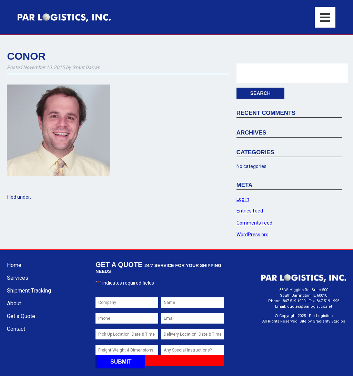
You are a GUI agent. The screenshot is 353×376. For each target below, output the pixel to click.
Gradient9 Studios (329, 321)
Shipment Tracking (29, 290)
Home (14, 265)
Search (260, 93)
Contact (16, 329)
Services (17, 278)
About (14, 303)
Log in (242, 199)
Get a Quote (21, 316)
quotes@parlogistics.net (309, 306)
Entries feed (249, 211)
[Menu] (325, 17)
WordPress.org (252, 234)
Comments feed (254, 223)
